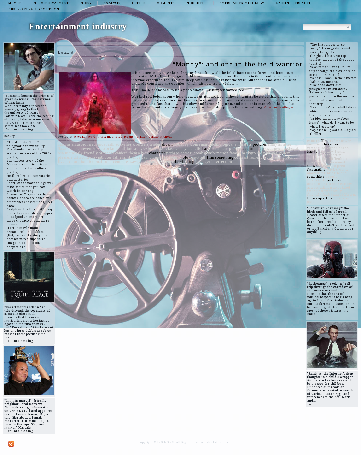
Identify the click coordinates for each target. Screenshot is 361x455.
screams (79, 136)
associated (109, 149)
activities (124, 144)
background (252, 153)
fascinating (184, 162)
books (179, 144)
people (280, 149)
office (138, 3)
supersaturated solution (34, 9)
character (157, 153)
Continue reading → (21, 129)
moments (166, 3)
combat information (211, 153)
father (118, 157)
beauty (9, 136)
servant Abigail (98, 136)
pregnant (106, 153)
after (287, 144)
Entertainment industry (78, 26)
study (138, 149)
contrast (241, 157)
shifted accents (123, 136)
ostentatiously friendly (78, 153)
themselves (138, 153)
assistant (149, 162)
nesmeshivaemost (51, 3)
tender (155, 144)
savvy (135, 162)
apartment (251, 149)
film (210, 157)
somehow (257, 157)
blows (188, 157)
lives (62, 162)
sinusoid (79, 144)
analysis (111, 3)
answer (267, 149)
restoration (76, 162)
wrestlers (141, 144)
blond (291, 157)
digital (292, 149)
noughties (197, 3)
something (224, 157)
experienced (154, 149)
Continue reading (279, 107)
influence (132, 157)
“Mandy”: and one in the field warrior (238, 64)
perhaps (173, 153)
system (284, 153)
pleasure (65, 157)
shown (167, 144)
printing (270, 153)
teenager (202, 162)
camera (121, 153)
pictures (260, 144)
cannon (147, 157)
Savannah (66, 149)
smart (204, 144)
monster (162, 157)
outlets (200, 157)
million (126, 149)
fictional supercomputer (108, 162)
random (191, 144)
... (309, 235)
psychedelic (190, 149)
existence (165, 162)
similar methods (161, 136)
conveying (276, 157)
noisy (86, 3)
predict (235, 149)
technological (222, 144)
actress (187, 153)
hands (207, 149)
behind (176, 157)
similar (142, 136)
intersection (221, 162)
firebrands (96, 144)
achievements (87, 149)
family (235, 153)
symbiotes (103, 157)
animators (243, 144)
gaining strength (294, 3)
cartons (64, 144)
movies (15, 3)
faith (110, 144)
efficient (220, 149)
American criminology (241, 3)
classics (173, 149)
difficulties (83, 157)
